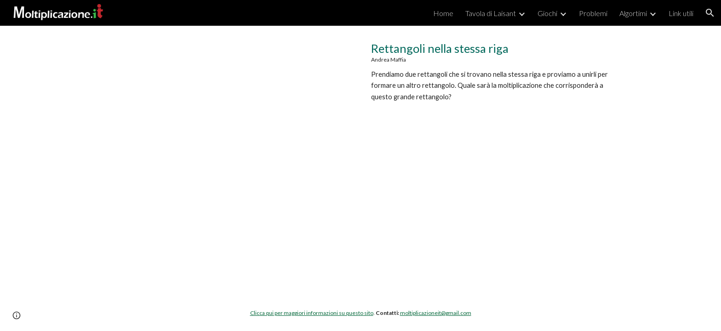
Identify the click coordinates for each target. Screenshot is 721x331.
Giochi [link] (547, 13)
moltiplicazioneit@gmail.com (435, 312)
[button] (710, 13)
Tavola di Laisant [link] (490, 13)
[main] (496, 71)
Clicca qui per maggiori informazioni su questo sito (311, 312)
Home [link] (443, 13)
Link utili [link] (681, 13)
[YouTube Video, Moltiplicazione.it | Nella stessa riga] (224, 124)
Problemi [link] (593, 13)
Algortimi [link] (633, 13)
